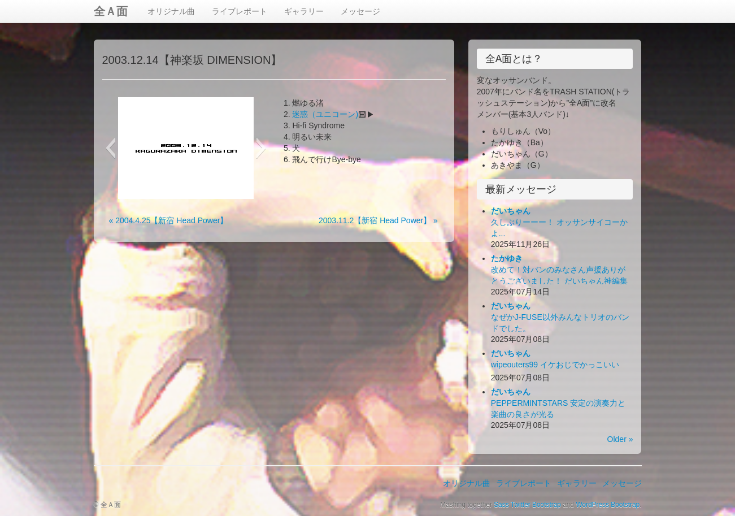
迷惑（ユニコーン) (325, 114)
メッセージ (360, 11)
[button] (110, 148)
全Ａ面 (111, 11)
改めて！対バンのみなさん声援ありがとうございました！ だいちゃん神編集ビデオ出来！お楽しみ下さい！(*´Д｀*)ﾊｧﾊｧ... (562, 281)
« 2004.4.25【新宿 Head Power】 (168, 220)
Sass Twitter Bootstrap (527, 505)
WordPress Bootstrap (608, 505)
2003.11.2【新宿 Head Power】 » (378, 220)
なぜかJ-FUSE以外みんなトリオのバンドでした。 (560, 317)
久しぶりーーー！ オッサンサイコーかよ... (559, 222)
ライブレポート (239, 11)
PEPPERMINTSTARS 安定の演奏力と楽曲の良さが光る (558, 403)
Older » (620, 439)
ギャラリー (304, 11)
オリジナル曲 (171, 11)
